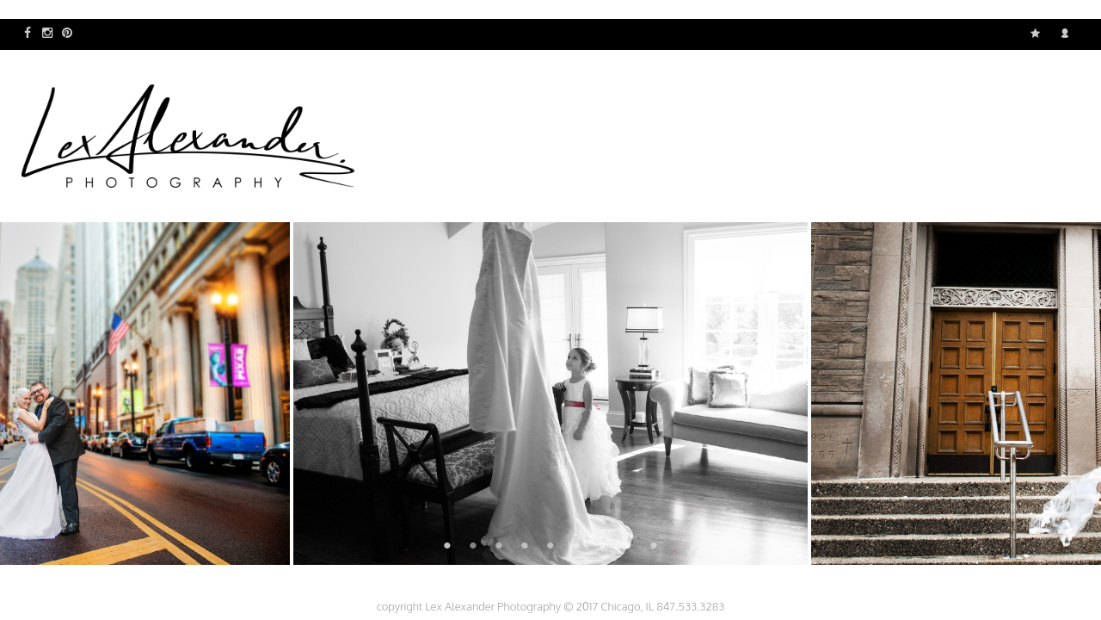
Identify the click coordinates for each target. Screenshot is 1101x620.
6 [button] (576, 545)
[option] (551, 393)
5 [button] (550, 545)
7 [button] (602, 545)
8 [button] (628, 545)
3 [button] (498, 545)
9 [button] (653, 545)
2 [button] (473, 545)
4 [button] (524, 545)
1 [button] (447, 545)
